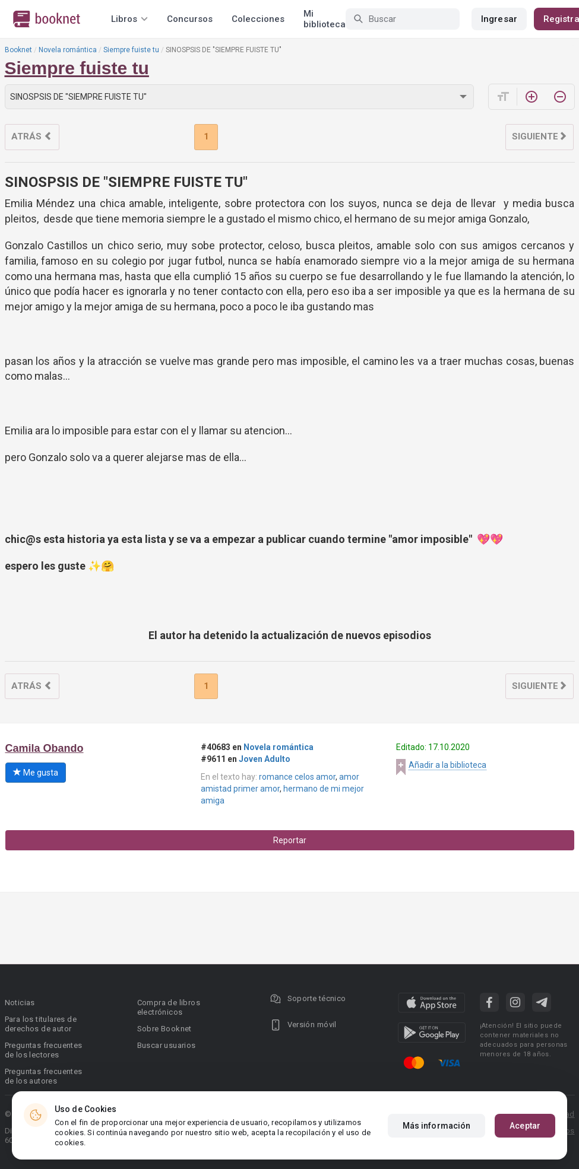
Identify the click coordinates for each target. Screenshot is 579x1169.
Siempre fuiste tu (131, 50)
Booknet (18, 50)
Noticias (20, 1002)
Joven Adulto (264, 759)
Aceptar (525, 1125)
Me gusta (35, 772)
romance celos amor (297, 777)
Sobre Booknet (164, 1028)
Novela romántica (68, 50)
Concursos (190, 19)
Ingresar (499, 19)
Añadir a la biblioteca (447, 765)
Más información (437, 1125)
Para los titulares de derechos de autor (41, 1024)
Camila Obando (44, 748)
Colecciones (258, 19)
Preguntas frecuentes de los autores (44, 1076)
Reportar (289, 840)
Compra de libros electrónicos (168, 1007)
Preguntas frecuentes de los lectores (44, 1050)
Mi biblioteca (324, 19)
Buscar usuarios (166, 1045)
